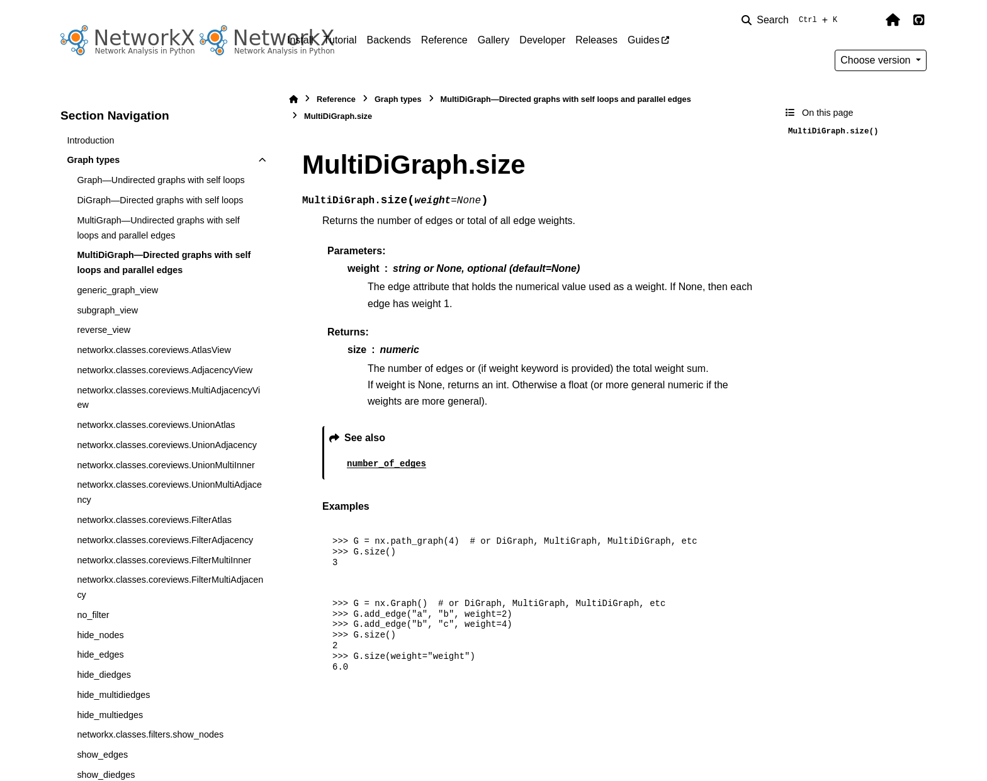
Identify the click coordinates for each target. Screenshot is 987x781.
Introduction (90, 140)
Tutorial (340, 40)
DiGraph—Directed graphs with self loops (160, 200)
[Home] (293, 99)
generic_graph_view (117, 290)
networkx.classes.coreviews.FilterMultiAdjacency (170, 587)
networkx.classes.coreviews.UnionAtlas (156, 425)
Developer (542, 40)
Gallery (494, 40)
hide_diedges (104, 675)
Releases (596, 40)
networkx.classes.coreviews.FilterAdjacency (165, 540)
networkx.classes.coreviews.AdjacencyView (164, 370)
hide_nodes (100, 635)
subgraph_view (107, 310)
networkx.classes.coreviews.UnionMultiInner (165, 465)
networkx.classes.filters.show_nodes (150, 734)
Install (300, 40)
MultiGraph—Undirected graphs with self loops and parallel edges (158, 227)
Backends (389, 40)
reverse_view (103, 330)
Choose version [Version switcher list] (876, 60)
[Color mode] (866, 20)
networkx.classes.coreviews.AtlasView (153, 350)
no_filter (93, 615)
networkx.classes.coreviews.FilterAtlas (154, 520)
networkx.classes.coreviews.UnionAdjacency (167, 445)
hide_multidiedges (113, 695)
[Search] (791, 20)
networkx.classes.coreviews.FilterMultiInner (164, 560)
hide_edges (100, 654)
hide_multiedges (110, 715)
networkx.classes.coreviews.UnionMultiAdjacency (169, 492)
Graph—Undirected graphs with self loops (160, 180)
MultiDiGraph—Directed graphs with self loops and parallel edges (164, 262)
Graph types (93, 160)
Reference (444, 40)
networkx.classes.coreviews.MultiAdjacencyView (168, 397)
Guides (644, 40)
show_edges (102, 755)
